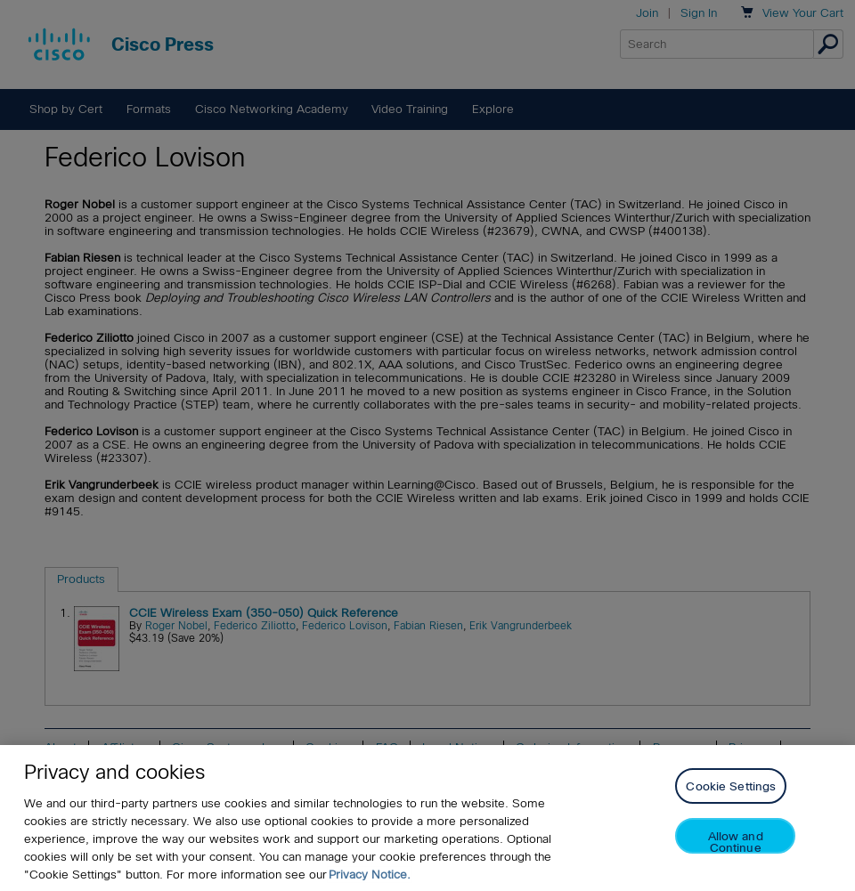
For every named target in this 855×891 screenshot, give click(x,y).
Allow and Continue (735, 842)
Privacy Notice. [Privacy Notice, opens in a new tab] (370, 874)
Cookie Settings (731, 786)
